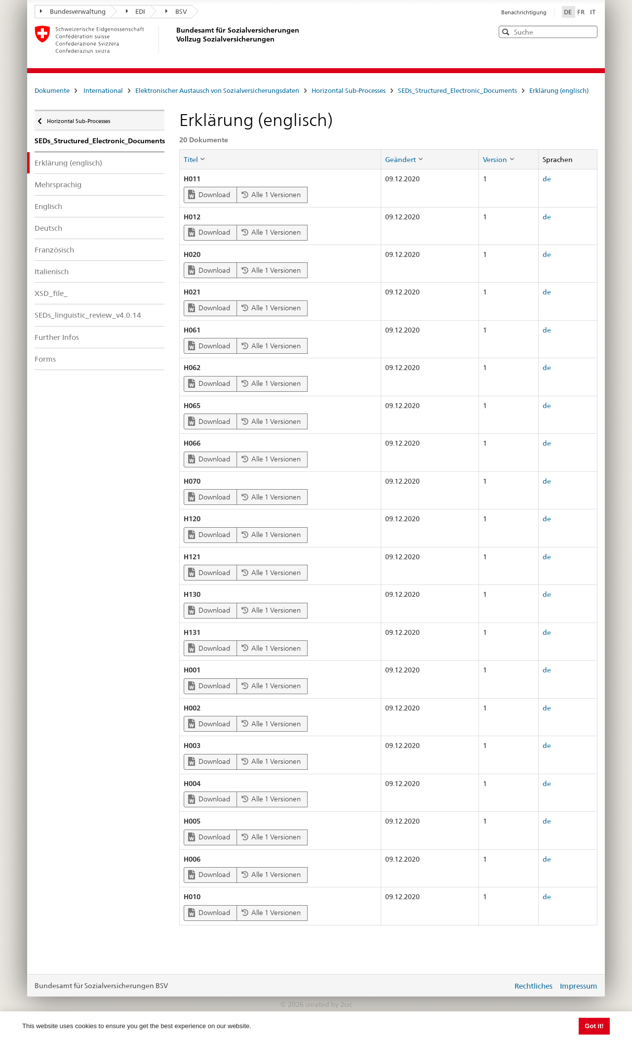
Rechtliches (533, 986)
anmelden (498, 986)
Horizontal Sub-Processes (349, 90)
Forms (45, 359)
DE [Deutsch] (568, 12)
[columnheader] (280, 159)
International (103, 90)
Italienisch (52, 271)
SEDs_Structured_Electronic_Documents (457, 90)
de (547, 179)
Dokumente (52, 90)
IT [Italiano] (592, 12)
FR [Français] (581, 12)
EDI (136, 11)
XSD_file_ (51, 293)
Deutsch (48, 228)
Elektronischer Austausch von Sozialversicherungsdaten (217, 90)
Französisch (54, 249)
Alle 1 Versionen (271, 195)
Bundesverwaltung (73, 11)
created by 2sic (328, 1004)
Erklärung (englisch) (559, 90)
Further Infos (57, 337)
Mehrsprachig (58, 184)
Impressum (578, 986)
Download (209, 194)
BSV (176, 11)
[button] (589, 31)
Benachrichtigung (524, 12)
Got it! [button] (594, 1026)
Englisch (48, 206)
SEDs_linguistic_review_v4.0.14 (88, 315)
